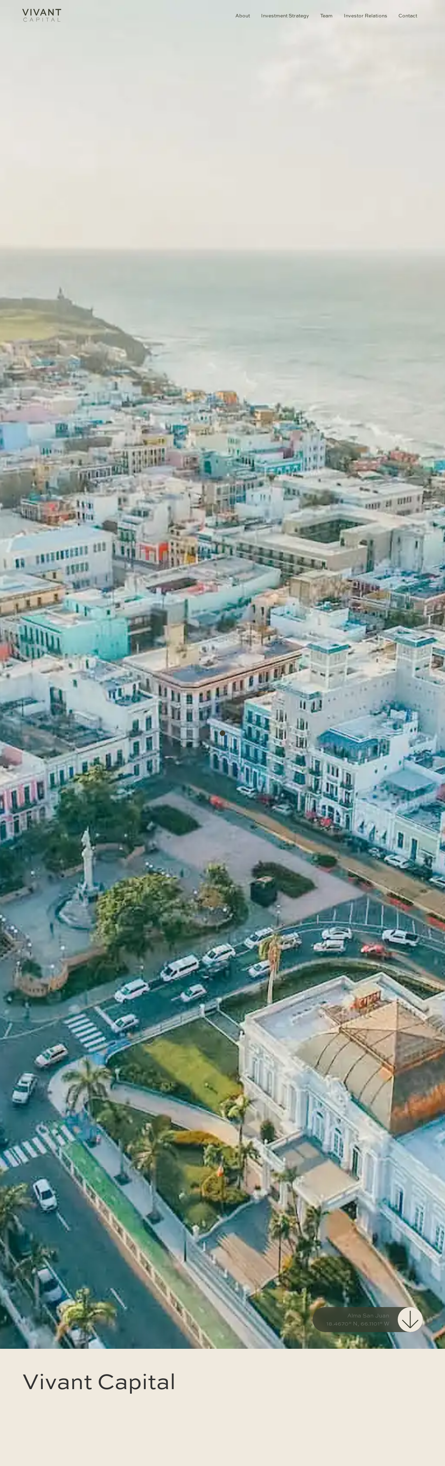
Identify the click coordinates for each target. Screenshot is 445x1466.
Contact (407, 15)
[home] (41, 15)
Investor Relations (365, 15)
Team (326, 15)
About (242, 15)
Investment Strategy (285, 15)
